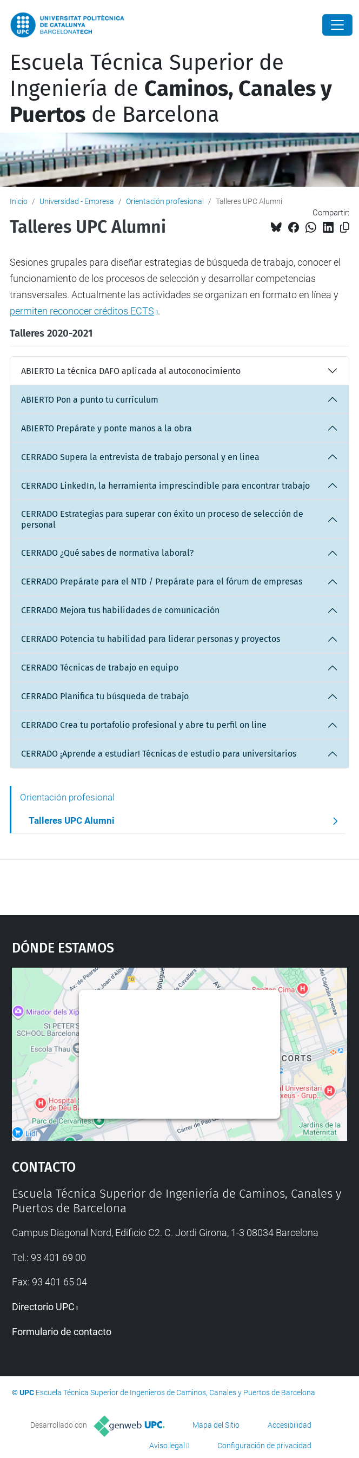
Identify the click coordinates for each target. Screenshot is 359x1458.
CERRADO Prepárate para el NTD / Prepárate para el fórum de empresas (161, 581)
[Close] (337, 25)
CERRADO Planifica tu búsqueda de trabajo (105, 696)
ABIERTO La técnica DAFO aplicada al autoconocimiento (131, 371)
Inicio (19, 201)
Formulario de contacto (61, 1331)
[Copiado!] (344, 227)
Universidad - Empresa (76, 201)
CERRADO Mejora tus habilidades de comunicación (120, 610)
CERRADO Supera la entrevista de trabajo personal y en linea (140, 457)
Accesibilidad (289, 1425)
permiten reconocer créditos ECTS (82, 311)
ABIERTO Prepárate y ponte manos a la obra (106, 428)
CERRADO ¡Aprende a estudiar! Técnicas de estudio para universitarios (158, 753)
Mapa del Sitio (216, 1425)
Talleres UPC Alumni (72, 820)
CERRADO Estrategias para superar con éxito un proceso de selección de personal (162, 519)
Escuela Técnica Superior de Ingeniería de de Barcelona (171, 89)
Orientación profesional (165, 201)
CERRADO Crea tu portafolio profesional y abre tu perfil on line (144, 725)
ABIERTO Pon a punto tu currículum (89, 400)
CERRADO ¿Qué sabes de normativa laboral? (107, 553)
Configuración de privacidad (264, 1445)
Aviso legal (167, 1445)
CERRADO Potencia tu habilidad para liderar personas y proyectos (150, 639)
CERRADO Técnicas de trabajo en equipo (99, 667)
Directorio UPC (43, 1306)
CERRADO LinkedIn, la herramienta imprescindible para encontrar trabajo (165, 486)
